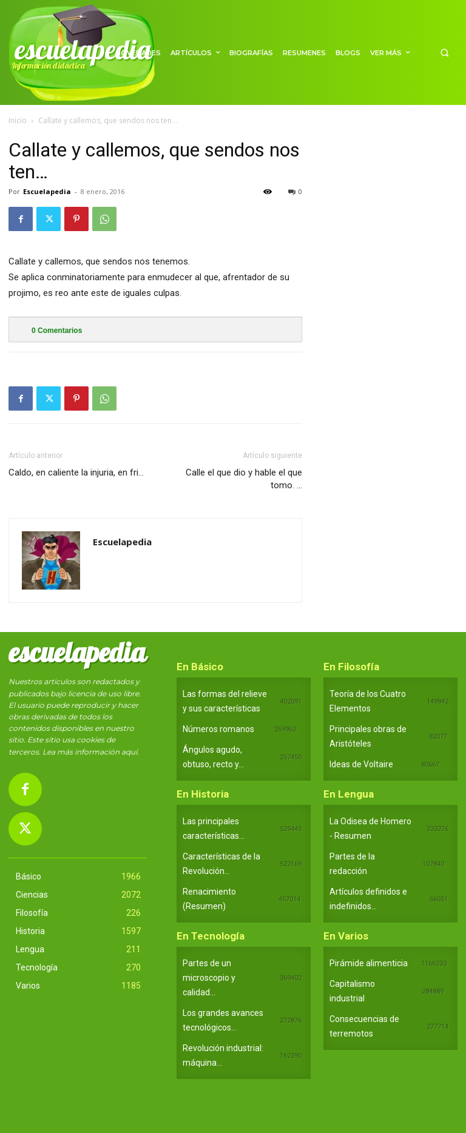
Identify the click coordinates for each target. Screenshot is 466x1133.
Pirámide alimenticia (368, 963)
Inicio (17, 120)
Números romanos (218, 729)
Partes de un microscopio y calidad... (209, 977)
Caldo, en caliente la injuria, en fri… (76, 472)
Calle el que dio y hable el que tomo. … (244, 479)
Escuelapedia (47, 191)
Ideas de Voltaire (361, 764)
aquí (129, 751)
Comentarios (57, 330)
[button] (444, 52)
